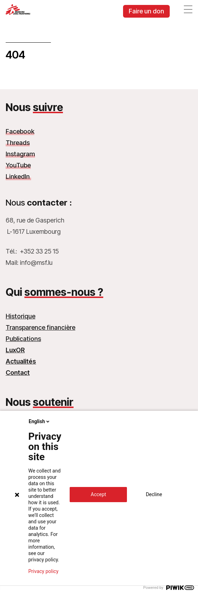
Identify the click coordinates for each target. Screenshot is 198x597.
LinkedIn (18, 176)
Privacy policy (43, 571)
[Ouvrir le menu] (188, 9)
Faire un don (146, 11)
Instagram (20, 154)
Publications (23, 338)
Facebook (20, 131)
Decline (154, 494)
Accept (98, 494)
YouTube (18, 165)
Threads (18, 142)
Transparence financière (40, 327)
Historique (20, 316)
